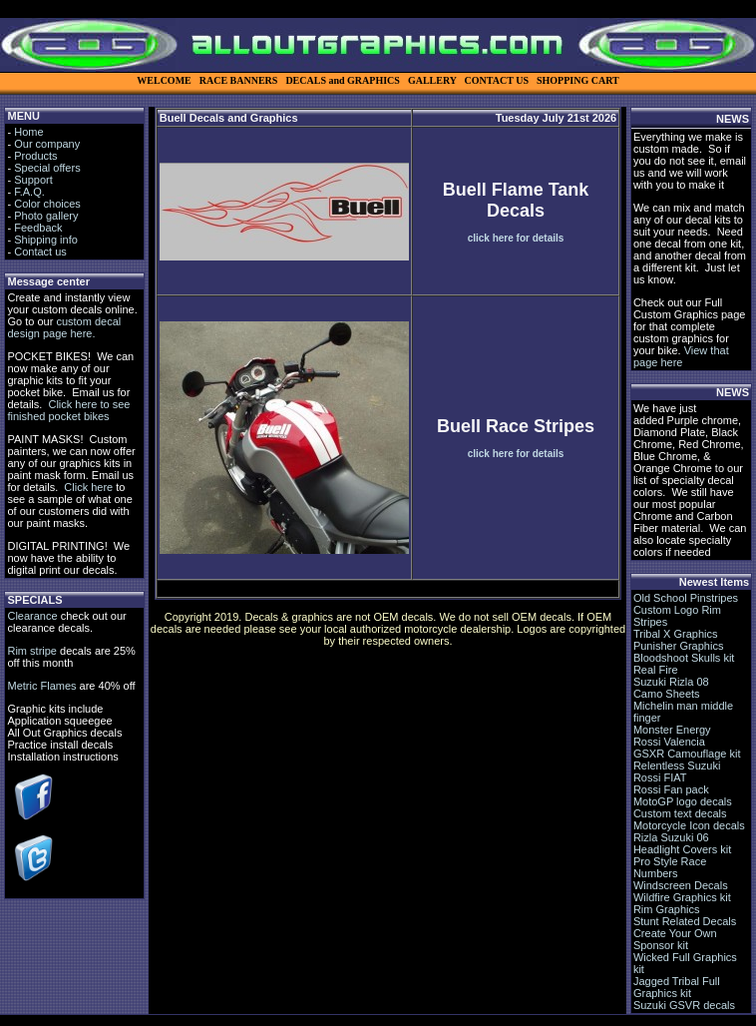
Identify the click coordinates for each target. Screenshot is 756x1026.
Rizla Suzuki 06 (671, 837)
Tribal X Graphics (675, 634)
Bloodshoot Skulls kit (684, 658)
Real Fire (655, 670)
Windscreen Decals (680, 885)
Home (28, 132)
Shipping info (46, 240)
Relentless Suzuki (676, 765)
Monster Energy (672, 730)
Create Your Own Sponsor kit (675, 939)
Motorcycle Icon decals (689, 825)
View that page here (681, 356)
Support (33, 180)
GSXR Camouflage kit (687, 754)
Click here (88, 487)
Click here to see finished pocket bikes (68, 410)
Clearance (32, 616)
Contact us (40, 251)
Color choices (47, 204)
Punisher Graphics (678, 646)
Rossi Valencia (669, 742)
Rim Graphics (666, 909)
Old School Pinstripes (685, 598)
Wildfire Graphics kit (682, 897)
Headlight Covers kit (682, 849)
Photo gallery (46, 216)
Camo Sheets (666, 694)
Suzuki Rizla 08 (671, 682)
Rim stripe (32, 651)
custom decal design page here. (64, 327)
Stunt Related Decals (684, 921)
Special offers (47, 168)
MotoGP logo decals (682, 801)
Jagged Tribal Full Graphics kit (676, 987)
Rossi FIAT (660, 777)
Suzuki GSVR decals (684, 1005)
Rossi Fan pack (671, 789)
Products (35, 156)
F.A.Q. (29, 192)
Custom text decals (680, 813)
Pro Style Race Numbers (669, 867)
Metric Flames (41, 686)
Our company (47, 144)
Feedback (38, 228)
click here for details (516, 238)
